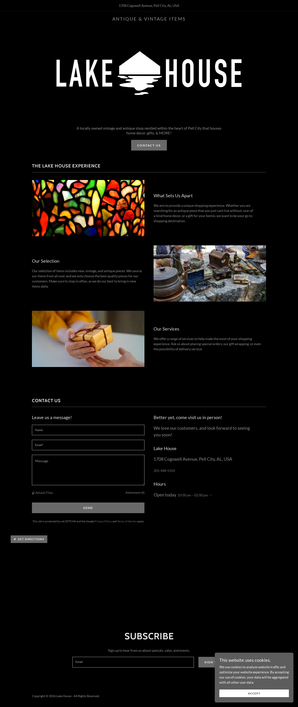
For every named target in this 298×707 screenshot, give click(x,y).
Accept (255, 693)
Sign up (212, 662)
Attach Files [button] (44, 493)
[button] (33, 493)
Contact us (149, 145)
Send (88, 508)
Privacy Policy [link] (103, 521)
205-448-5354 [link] (164, 470)
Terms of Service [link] (127, 521)
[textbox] (88, 430)
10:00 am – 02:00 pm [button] (193, 495)
